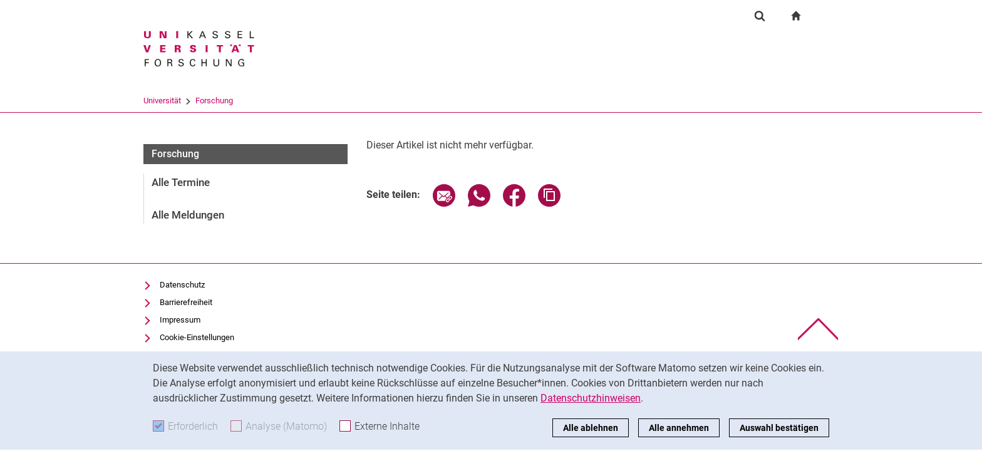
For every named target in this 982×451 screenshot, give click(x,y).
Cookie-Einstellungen (197, 337)
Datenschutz (182, 284)
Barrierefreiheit (186, 302)
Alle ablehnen (590, 428)
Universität (162, 100)
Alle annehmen (679, 428)
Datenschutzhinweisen (590, 398)
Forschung (214, 100)
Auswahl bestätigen (779, 428)
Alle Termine (181, 182)
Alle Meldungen (188, 215)
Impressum (180, 319)
